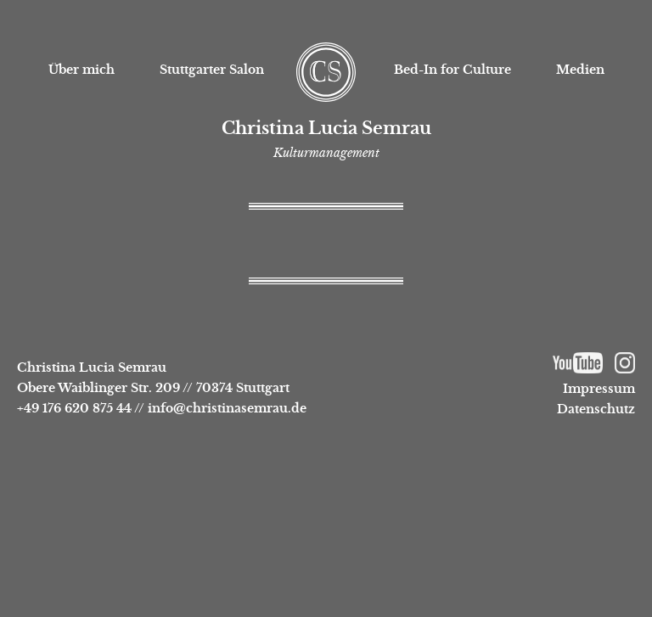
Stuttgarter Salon (212, 69)
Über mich (81, 69)
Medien (580, 69)
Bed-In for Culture (452, 69)
